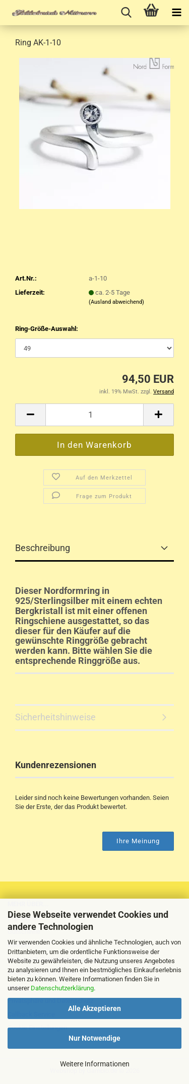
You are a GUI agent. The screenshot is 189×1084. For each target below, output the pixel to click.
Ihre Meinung (138, 841)
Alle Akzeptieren (94, 1008)
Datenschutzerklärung (62, 988)
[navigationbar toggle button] (176, 12)
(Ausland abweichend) (116, 302)
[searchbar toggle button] (126, 12)
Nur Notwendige (94, 1038)
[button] (30, 414)
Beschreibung (42, 548)
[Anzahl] (94, 414)
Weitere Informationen (95, 1064)
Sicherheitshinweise (55, 717)
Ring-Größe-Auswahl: (46, 328)
